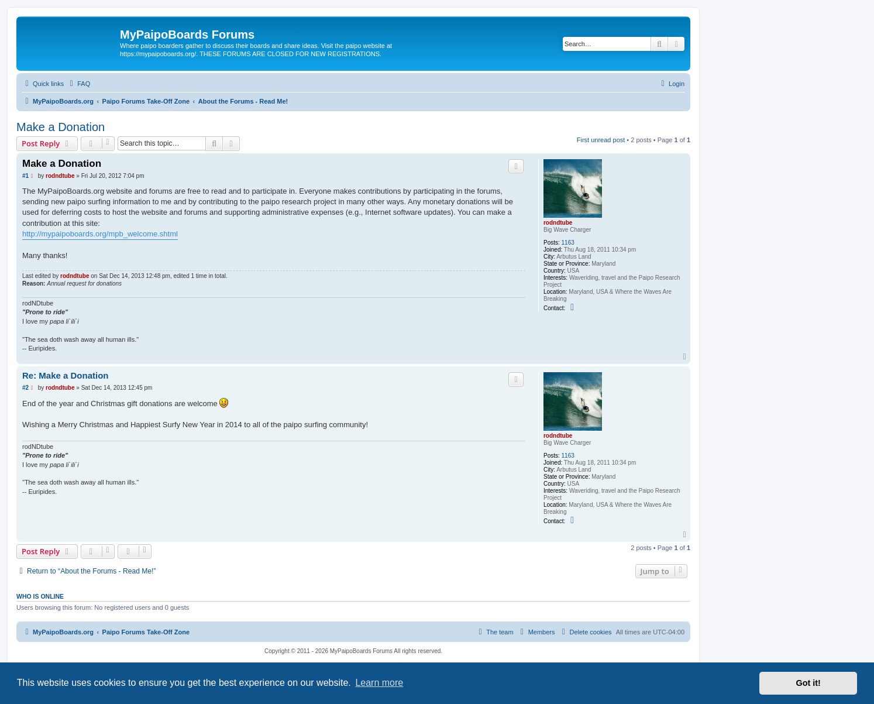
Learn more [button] (379, 683)
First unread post (601, 139)
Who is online (40, 596)
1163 (568, 242)
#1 (25, 176)
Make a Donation (60, 127)
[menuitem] (78, 84)
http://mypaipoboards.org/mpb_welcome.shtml (100, 233)
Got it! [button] (808, 683)
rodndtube (557, 222)
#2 (25, 387)
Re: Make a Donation (65, 375)
